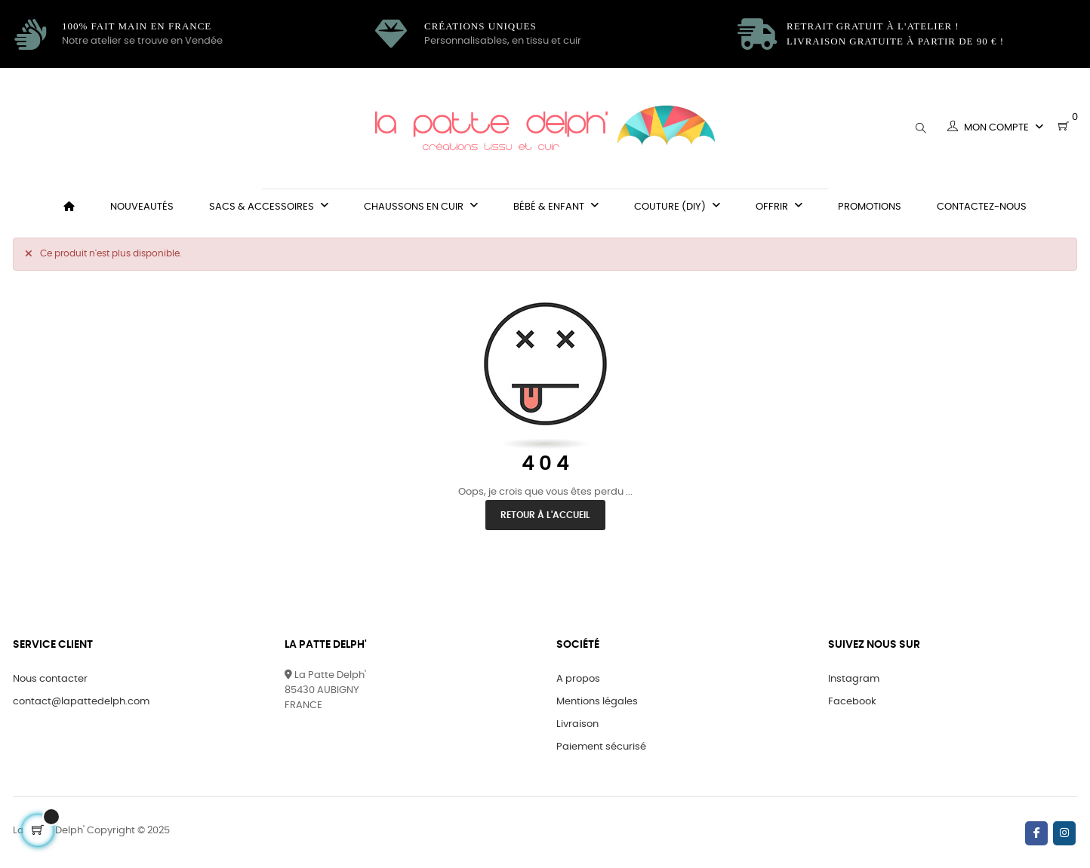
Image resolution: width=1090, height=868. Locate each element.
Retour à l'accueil (545, 515)
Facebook (852, 702)
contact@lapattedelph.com (81, 702)
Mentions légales (597, 702)
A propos (578, 679)
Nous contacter (50, 679)
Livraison (577, 724)
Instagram (853, 679)
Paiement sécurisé (601, 747)
